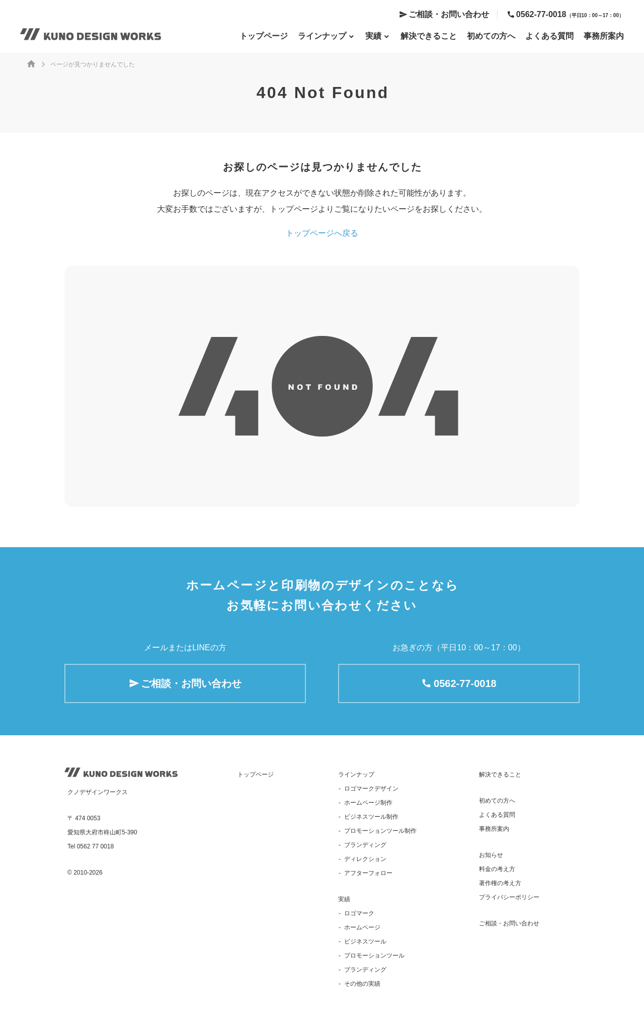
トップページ (263, 36)
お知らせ (491, 854)
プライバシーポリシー (509, 897)
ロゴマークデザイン (371, 788)
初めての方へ (491, 36)
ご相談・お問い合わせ (449, 14)
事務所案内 (604, 36)
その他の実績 (362, 983)
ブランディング (365, 844)
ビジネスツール (365, 941)
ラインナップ (356, 774)
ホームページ (362, 927)
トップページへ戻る (322, 233)
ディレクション (365, 858)
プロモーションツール (374, 955)
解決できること (428, 36)
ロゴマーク (359, 913)
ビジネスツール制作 (371, 816)
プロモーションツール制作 (380, 830)
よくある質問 (549, 36)
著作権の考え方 (500, 883)
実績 (344, 899)
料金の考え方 (497, 869)
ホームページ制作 (368, 802)
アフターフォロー (368, 873)
